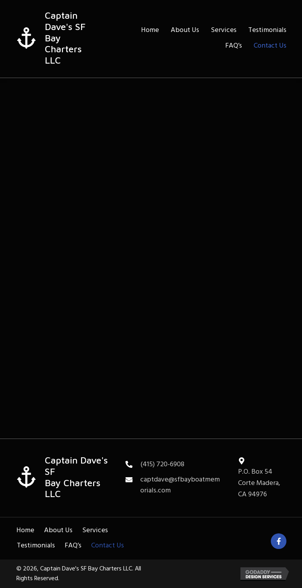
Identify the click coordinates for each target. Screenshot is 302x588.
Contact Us (107, 545)
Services (95, 530)
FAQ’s (73, 545)
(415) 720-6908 (162, 464)
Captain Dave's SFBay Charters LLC (76, 477)
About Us (58, 530)
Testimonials (36, 545)
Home (25, 530)
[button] (278, 541)
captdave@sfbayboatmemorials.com (180, 485)
